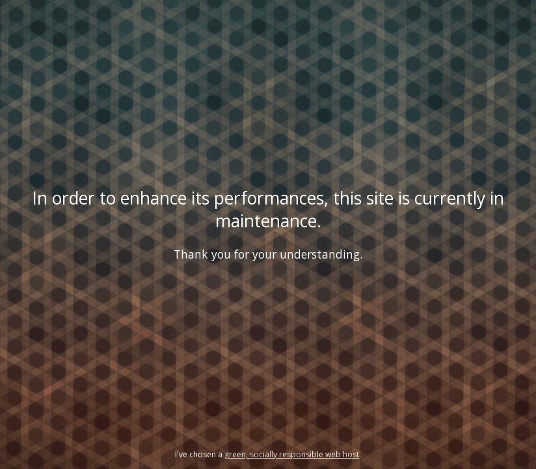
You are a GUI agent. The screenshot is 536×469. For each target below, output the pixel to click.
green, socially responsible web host (291, 454)
